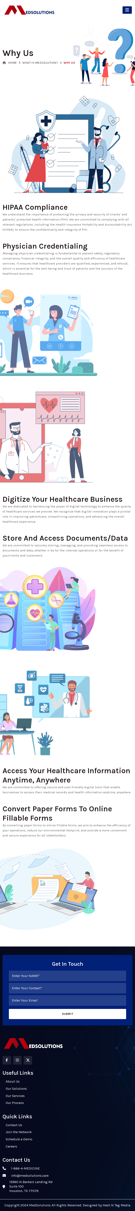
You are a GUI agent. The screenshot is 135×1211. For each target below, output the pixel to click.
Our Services (15, 1096)
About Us (13, 1081)
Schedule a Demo (19, 1139)
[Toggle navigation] (127, 10)
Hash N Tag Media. (116, 1205)
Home (10, 63)
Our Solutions (16, 1089)
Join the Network (19, 1132)
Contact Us (14, 1125)
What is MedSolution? (40, 63)
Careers (11, 1146)
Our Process (15, 1103)
